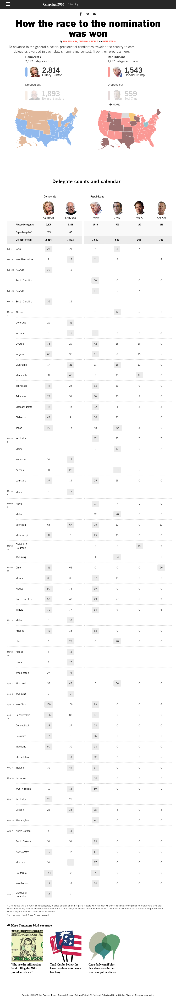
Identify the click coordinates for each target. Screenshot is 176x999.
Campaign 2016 (53, 4)
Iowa (18, 249)
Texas (19, 428)
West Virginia (23, 788)
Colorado (21, 322)
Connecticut (22, 725)
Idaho (19, 514)
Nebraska (21, 459)
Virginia (20, 354)
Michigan (21, 524)
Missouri (20, 578)
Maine (19, 449)
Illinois (19, 609)
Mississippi (22, 535)
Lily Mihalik (70, 41)
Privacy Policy (81, 995)
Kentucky (21, 438)
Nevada (20, 270)
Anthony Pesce (88, 41)
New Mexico (22, 883)
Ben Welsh (109, 41)
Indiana (20, 767)
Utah (18, 641)
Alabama (21, 417)
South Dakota (23, 841)
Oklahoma (21, 364)
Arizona (20, 630)
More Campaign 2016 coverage (29, 925)
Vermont (20, 333)
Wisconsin (21, 683)
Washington (22, 673)
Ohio (18, 567)
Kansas (20, 470)
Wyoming (21, 557)
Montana (20, 862)
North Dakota (23, 830)
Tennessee (22, 385)
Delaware (21, 736)
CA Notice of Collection (100, 995)
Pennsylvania (23, 715)
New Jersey (22, 852)
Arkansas (21, 396)
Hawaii (19, 503)
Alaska (19, 312)
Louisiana (21, 480)
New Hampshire (25, 259)
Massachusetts (24, 407)
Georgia (20, 343)
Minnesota (21, 375)
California (21, 873)
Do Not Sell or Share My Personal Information (133, 995)
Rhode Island (23, 757)
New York (21, 704)
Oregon (20, 809)
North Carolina (24, 599)
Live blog (73, 4)
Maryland (21, 746)
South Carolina (24, 280)
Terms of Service (65, 995)
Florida (20, 588)
